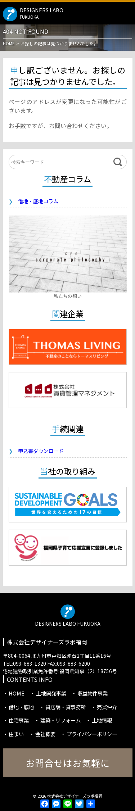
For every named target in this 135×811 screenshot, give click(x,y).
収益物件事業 (92, 693)
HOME (16, 693)
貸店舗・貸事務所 (65, 707)
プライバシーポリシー (92, 734)
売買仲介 (107, 707)
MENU (127, 12)
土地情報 (102, 720)
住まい (16, 734)
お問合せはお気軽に (68, 762)
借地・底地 (21, 707)
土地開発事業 (51, 693)
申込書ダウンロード (40, 450)
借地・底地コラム (38, 201)
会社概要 (45, 734)
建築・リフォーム (60, 720)
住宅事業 (19, 720)
